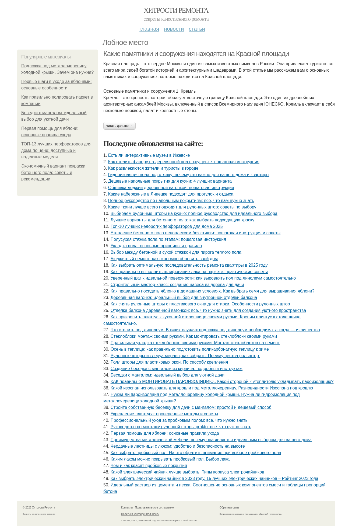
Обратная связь (230, 507)
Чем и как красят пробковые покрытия (149, 465)
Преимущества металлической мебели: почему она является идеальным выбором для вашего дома (211, 439)
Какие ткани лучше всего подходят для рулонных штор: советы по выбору (182, 207)
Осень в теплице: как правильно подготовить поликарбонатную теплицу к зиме (190, 349)
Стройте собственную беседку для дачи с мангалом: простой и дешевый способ (191, 407)
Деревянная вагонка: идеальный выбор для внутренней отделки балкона (184, 297)
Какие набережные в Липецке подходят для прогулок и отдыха (170, 194)
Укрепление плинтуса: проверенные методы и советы (164, 414)
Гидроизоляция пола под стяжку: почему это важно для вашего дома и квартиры (188, 174)
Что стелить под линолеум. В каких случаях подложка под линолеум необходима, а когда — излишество (215, 330)
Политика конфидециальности (140, 514)
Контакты (127, 507)
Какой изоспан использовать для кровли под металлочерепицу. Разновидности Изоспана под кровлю (212, 388)
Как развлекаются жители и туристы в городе (153, 168)
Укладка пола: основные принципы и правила (156, 245)
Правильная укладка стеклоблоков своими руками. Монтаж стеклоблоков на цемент (195, 342)
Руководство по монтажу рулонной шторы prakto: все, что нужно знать (181, 426)
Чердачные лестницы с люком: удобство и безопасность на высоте (178, 446)
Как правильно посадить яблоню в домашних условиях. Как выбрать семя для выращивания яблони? (213, 291)
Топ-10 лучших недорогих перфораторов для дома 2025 (167, 226)
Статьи (197, 29)
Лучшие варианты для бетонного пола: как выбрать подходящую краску (182, 220)
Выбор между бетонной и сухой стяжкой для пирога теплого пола (176, 252)
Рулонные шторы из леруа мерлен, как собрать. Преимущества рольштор (185, 355)
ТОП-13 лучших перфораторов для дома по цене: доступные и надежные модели (56, 150)
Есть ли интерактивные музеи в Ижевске (149, 155)
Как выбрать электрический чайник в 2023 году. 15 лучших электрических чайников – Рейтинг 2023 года (214, 478)
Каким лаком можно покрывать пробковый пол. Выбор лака (170, 459)
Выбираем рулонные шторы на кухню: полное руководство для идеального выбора (194, 213)
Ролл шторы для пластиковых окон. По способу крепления (169, 362)
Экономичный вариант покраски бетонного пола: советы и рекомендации (53, 172)
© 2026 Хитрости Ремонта (39, 507)
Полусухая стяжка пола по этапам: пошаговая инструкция (168, 239)
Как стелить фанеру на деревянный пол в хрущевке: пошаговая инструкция (183, 161)
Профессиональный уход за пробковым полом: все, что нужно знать (179, 420)
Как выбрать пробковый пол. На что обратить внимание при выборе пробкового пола (196, 452)
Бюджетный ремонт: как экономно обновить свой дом (164, 258)
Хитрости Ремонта (176, 10)
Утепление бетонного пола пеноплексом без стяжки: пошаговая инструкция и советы (196, 233)
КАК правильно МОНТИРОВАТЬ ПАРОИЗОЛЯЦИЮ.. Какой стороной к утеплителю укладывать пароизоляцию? (222, 381)
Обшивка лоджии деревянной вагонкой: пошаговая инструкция (171, 187)
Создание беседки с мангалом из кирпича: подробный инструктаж (176, 368)
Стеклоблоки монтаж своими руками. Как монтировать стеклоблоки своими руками (194, 336)
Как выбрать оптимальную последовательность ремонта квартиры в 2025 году (189, 265)
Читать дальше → (119, 126)
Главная (149, 29)
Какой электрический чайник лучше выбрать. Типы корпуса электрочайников (187, 472)
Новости (174, 29)
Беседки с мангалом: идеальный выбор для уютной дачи (167, 375)
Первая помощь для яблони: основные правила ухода (165, 433)
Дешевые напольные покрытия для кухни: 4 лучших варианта (170, 181)
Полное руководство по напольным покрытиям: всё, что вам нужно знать (181, 200)
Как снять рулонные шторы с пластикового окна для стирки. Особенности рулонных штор (200, 304)
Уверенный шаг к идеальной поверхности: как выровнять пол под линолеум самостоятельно (203, 278)
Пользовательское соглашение (154, 507)
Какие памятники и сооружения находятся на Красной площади (196, 54)
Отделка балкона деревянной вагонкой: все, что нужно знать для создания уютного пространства (208, 310)
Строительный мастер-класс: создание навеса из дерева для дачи (177, 284)
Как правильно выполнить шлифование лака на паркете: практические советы (189, 271)
